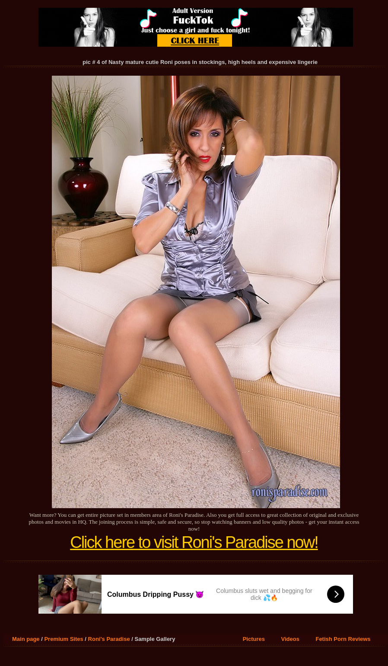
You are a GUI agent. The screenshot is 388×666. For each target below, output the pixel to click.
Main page (26, 639)
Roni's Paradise (109, 639)
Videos (290, 639)
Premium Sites (63, 639)
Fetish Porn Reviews (342, 639)
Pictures (254, 639)
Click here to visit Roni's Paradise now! (194, 542)
